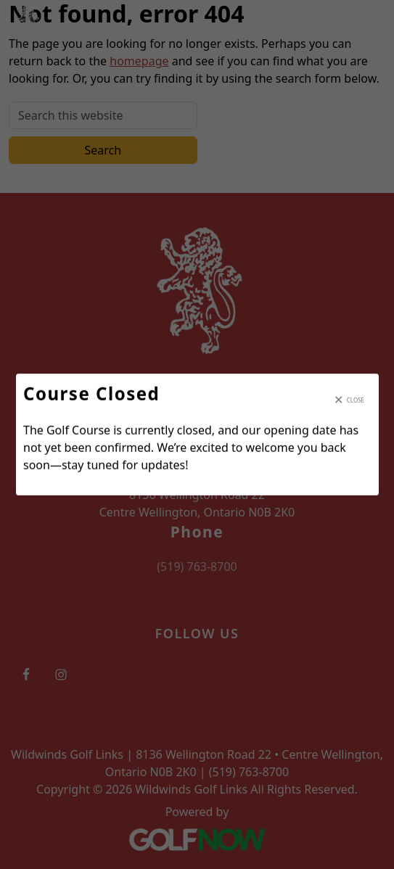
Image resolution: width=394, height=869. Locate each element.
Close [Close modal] (355, 400)
